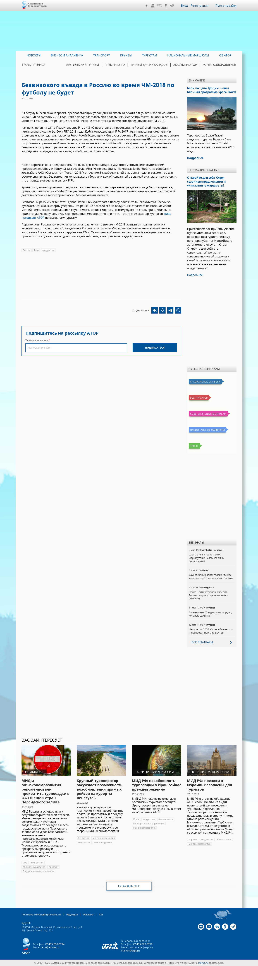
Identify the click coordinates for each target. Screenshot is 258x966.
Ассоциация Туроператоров (37, 5)
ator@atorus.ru (50, 947)
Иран (136, 819)
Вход (184, 6)
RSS (101, 914)
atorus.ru (203, 962)
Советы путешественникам (208, 413)
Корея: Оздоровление (219, 65)
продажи (53, 866)
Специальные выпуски (205, 381)
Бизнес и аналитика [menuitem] (67, 55)
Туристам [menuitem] (149, 55)
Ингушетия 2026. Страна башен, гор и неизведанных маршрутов (211, 631)
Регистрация (199, 6)
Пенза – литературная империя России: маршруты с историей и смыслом (208, 595)
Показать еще (129, 886)
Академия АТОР (185, 65)
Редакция (72, 914)
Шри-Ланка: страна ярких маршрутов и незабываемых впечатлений (206, 558)
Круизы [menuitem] (126, 55)
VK (159, 6)
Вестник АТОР (199, 397)
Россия (26, 250)
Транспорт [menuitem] (101, 55)
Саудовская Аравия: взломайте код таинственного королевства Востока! (211, 576)
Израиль (193, 839)
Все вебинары (202, 642)
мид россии (48, 250)
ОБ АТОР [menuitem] (225, 55)
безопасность (166, 819)
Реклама (88, 914)
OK (166, 5)
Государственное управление (38, 871)
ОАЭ (25, 862)
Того (36, 250)
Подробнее (195, 275)
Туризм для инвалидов (148, 65)
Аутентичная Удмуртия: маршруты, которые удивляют (210, 614)
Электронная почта (36, 340)
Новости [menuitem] (34, 55)
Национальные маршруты (207, 429)
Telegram (172, 6)
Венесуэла (83, 838)
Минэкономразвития (34, 866)
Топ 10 (194, 446)
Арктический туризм (82, 65)
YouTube (152, 6)
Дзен (146, 6)
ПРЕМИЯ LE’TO (115, 65)
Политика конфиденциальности (41, 914)
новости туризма (103, 842)
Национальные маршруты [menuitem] (188, 55)
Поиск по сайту (225, 6)
